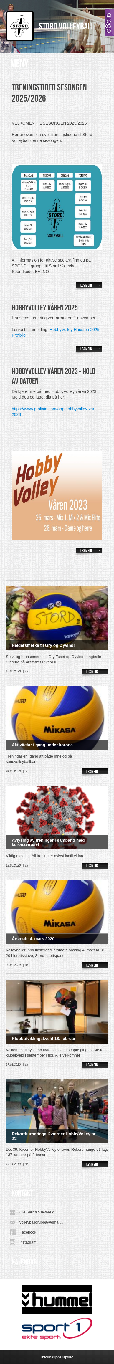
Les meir (86, 285)
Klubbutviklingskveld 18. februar (43, 1038)
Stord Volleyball (66, 26)
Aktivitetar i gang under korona (42, 745)
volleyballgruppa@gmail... (41, 1222)
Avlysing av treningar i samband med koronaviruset (48, 842)
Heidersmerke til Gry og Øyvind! (43, 645)
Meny (19, 63)
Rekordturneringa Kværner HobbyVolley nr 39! (53, 1136)
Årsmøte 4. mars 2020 (33, 938)
